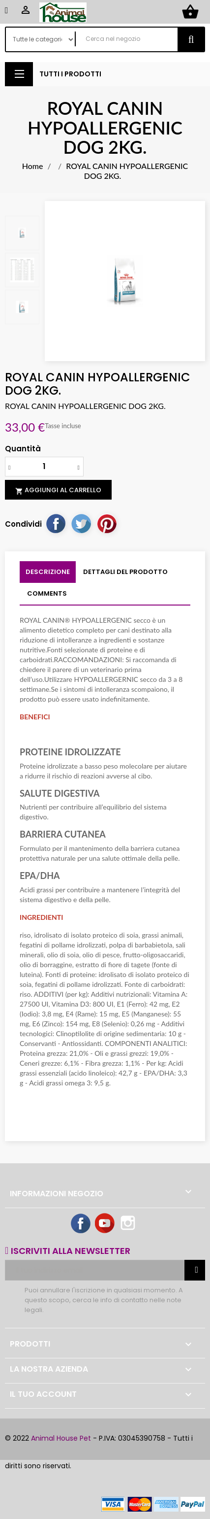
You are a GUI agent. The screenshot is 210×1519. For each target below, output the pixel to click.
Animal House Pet (61, 1438)
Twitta (81, 523)
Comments (47, 593)
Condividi (55, 523)
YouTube (105, 1224)
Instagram (129, 1224)
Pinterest (107, 523)
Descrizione (48, 571)
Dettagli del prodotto (125, 571)
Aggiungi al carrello (58, 490)
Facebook (81, 1224)
